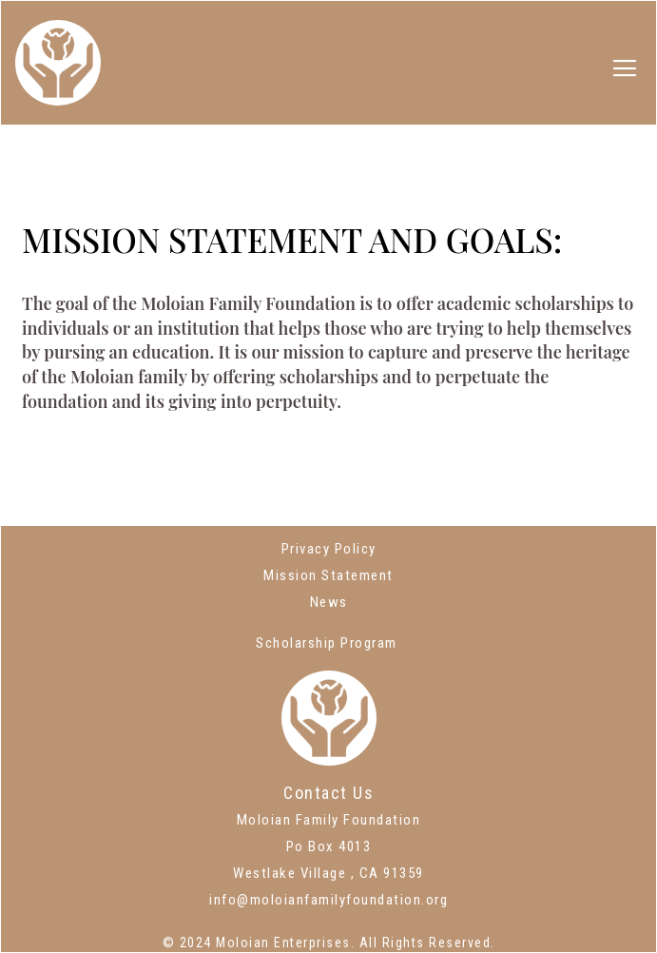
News (329, 602)
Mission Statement (328, 575)
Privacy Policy (329, 548)
